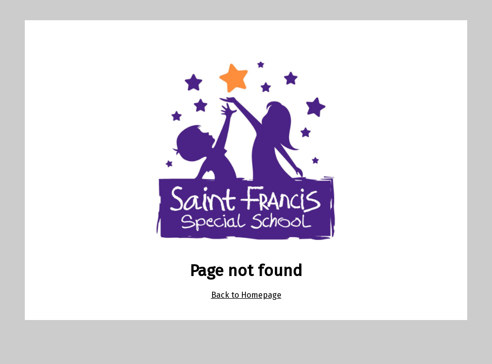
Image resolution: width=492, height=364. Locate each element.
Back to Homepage (246, 295)
